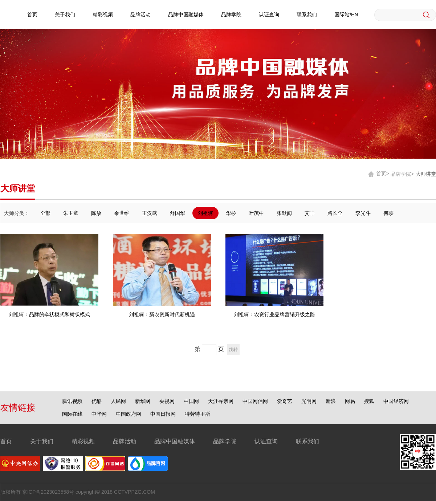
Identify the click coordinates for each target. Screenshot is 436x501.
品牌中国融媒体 (186, 14)
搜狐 (369, 401)
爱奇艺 (284, 401)
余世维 (121, 213)
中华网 (99, 414)
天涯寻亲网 (220, 401)
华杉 (231, 213)
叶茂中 (256, 213)
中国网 (191, 401)
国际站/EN (346, 14)
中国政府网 (128, 414)
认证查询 (269, 14)
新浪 (331, 401)
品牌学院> (402, 173)
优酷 (96, 401)
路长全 (335, 213)
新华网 (142, 401)
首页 (32, 14)
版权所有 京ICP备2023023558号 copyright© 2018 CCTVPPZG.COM (77, 492)
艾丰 (310, 213)
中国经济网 (396, 401)
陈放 (96, 213)
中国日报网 (163, 414)
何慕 (388, 213)
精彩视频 (103, 14)
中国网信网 (255, 401)
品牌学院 (231, 14)
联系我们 (307, 14)
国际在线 (72, 414)
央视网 (167, 401)
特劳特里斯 (197, 414)
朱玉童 (70, 213)
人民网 (118, 401)
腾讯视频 (72, 401)
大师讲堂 (426, 173)
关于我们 (65, 14)
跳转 (233, 349)
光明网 (309, 401)
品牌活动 (140, 14)
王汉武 (149, 213)
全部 (45, 213)
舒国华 (177, 213)
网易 (350, 401)
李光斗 (363, 213)
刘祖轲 (205, 213)
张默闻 (284, 213)
